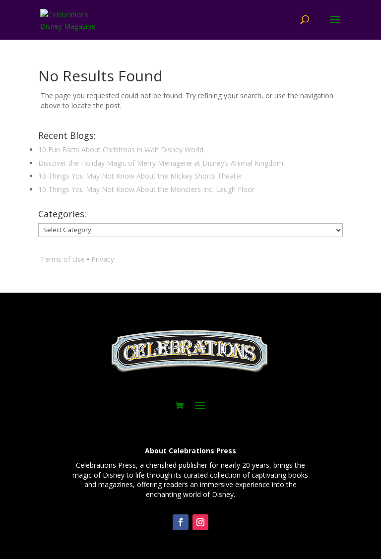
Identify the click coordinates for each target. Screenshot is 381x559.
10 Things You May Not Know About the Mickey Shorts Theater (140, 176)
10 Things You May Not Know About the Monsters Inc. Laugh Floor (146, 189)
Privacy (102, 259)
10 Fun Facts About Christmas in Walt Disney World (120, 149)
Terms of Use (63, 259)
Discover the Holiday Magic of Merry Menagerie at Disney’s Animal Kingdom (160, 163)
